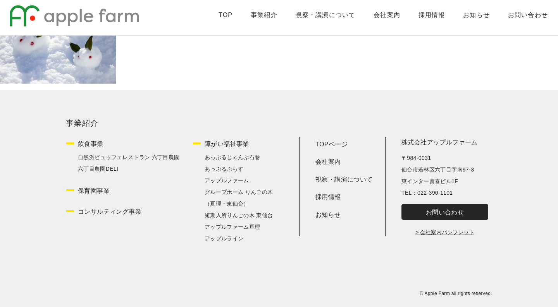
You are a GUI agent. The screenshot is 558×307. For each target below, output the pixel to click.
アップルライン (224, 238)
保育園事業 (94, 190)
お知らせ (469, 17)
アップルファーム (227, 180)
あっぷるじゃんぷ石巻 (232, 157)
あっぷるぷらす (224, 169)
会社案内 (379, 17)
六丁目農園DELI (98, 169)
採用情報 (424, 17)
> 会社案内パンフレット (444, 232)
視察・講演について (318, 17)
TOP (217, 17)
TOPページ (331, 144)
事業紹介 (255, 17)
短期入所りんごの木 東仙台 (239, 215)
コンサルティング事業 (109, 211)
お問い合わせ (521, 17)
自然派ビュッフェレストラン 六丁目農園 (129, 157)
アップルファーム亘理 (232, 227)
